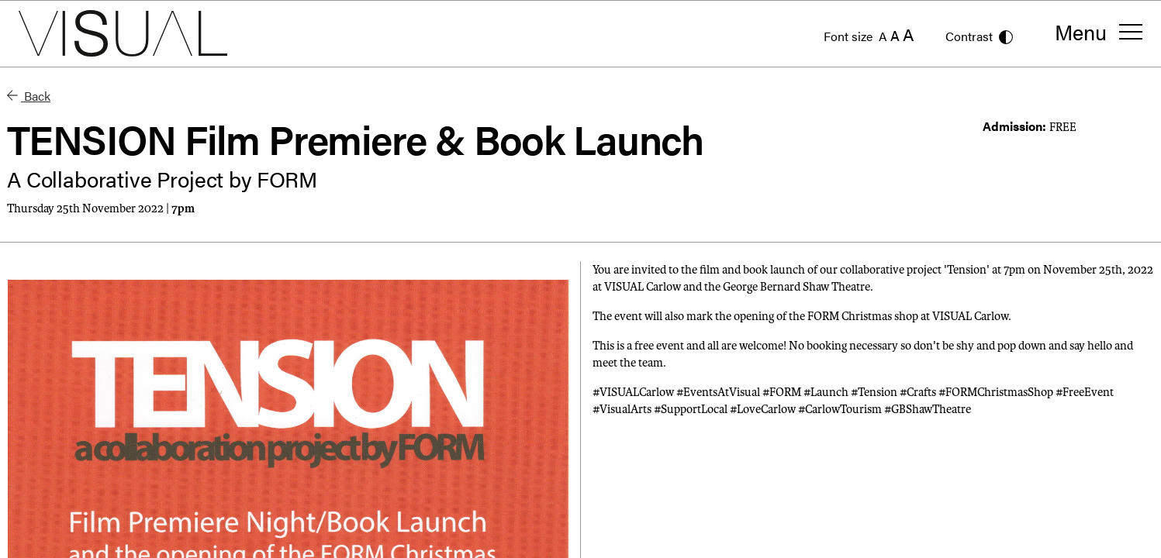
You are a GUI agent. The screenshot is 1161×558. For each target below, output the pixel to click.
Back (28, 96)
